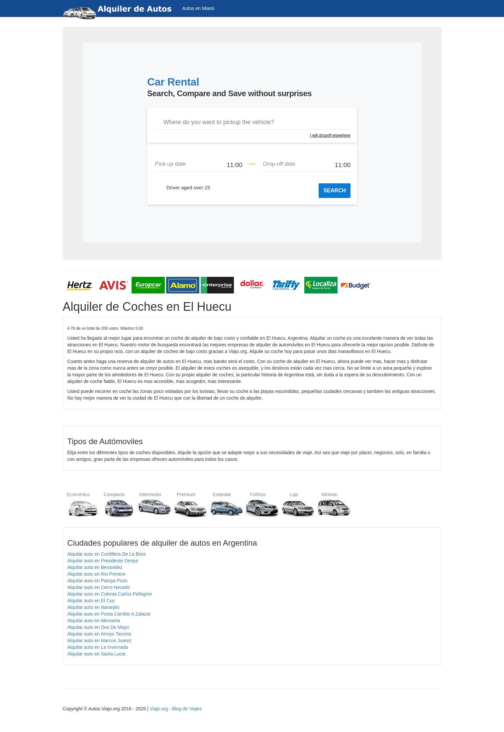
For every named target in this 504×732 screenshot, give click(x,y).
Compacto (114, 504)
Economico (78, 504)
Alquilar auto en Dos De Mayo (98, 627)
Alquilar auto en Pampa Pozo (97, 580)
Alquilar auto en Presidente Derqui (102, 560)
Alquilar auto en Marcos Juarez (99, 640)
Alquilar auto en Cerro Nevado (98, 587)
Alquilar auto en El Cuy (91, 600)
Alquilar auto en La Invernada (97, 647)
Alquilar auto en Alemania (93, 620)
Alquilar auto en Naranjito (93, 607)
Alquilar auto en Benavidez (95, 567)
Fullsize (258, 504)
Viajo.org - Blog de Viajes (176, 708)
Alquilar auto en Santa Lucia (96, 653)
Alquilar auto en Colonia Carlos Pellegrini (109, 594)
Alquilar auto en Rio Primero (96, 574)
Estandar (222, 504)
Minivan (329, 504)
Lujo (293, 504)
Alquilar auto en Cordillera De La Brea (106, 554)
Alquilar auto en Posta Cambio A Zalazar (109, 614)
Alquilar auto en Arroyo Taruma (99, 634)
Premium (186, 504)
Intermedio (150, 504)
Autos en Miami (198, 8)
